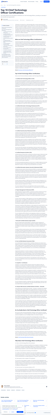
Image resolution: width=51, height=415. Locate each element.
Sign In (41, 1)
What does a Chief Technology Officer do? (25, 70)
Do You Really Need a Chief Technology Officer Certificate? (6, 55)
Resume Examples (31, 1)
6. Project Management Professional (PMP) (6, 44)
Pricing (37, 1)
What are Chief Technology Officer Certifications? (7, 28)
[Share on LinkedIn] (7, 64)
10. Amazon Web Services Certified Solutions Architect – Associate (7, 52)
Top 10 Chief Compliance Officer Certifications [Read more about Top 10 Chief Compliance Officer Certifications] (40, 406)
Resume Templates (23, 1)
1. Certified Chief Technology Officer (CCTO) (7, 32)
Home (2, 5)
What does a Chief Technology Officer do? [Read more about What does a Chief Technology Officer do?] (40, 401)
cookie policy (15, 409)
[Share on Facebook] (5, 64)
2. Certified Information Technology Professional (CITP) (7, 34)
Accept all (19, 411)
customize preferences (5, 409)
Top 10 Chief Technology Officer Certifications (6, 30)
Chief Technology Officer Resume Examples (25, 337)
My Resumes (46, 1)
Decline (13, 411)
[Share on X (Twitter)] (3, 64)
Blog (4, 5)
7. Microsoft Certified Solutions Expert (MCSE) (7, 46)
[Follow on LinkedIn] (46, 386)
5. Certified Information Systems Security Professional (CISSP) (7, 41)
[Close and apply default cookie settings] (23, 406)
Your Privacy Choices (31, 412)
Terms (25, 412)
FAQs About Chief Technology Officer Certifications (6, 57)
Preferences (5, 411)
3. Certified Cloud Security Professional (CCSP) (7, 36)
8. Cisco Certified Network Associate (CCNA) (7, 48)
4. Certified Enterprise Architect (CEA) (8, 39)
